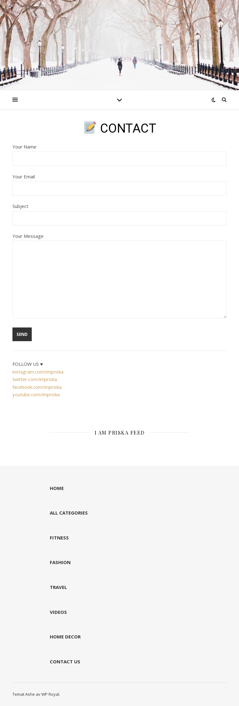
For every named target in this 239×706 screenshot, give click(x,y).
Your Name (119, 153)
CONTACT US (65, 661)
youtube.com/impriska (36, 394)
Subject (119, 212)
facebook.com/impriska (37, 387)
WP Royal (50, 694)
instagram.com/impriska (37, 372)
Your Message (119, 276)
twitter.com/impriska (34, 379)
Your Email (119, 182)
